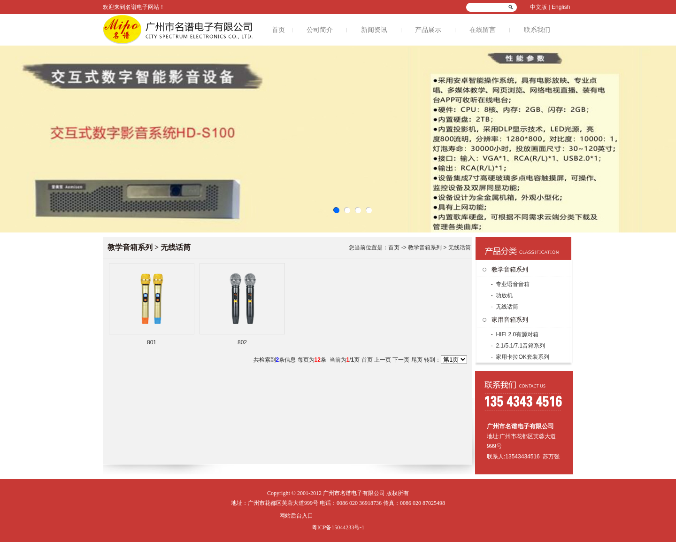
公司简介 (320, 29)
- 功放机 (501, 295)
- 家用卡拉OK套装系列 (519, 357)
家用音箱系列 (510, 319)
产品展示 (428, 29)
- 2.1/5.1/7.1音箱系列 (517, 345)
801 (151, 342)
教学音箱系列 (510, 269)
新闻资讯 (374, 29)
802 (242, 342)
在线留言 (482, 29)
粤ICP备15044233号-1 (338, 527)
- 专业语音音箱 (509, 284)
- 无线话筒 (503, 306)
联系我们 (537, 29)
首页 (278, 29)
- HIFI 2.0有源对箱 (513, 334)
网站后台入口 (296, 515)
